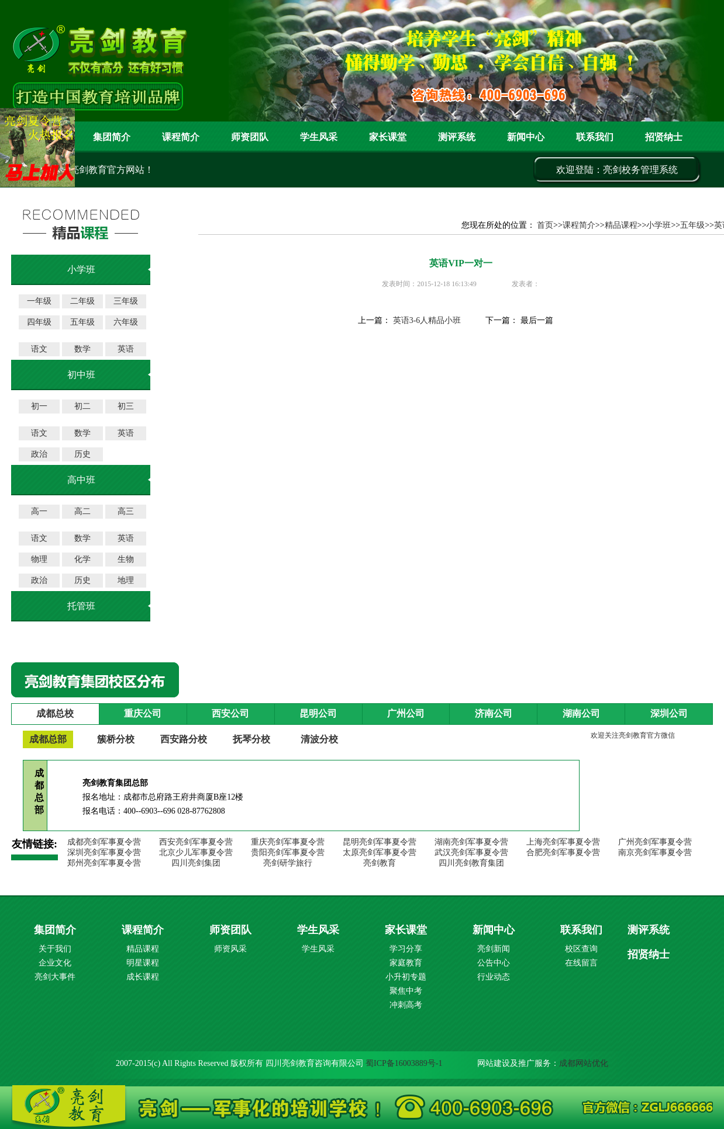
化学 (82, 559)
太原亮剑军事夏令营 (379, 852)
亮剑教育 (379, 863)
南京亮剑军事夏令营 (655, 852)
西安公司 (230, 713)
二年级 (82, 301)
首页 (545, 225)
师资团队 (249, 137)
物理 (39, 559)
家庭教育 (405, 962)
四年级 (39, 322)
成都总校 (55, 713)
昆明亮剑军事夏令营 (379, 842)
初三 (126, 406)
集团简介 (111, 137)
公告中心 (493, 962)
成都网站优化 (583, 1063)
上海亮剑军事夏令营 (563, 842)
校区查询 (581, 948)
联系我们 (594, 137)
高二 (82, 511)
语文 (39, 349)
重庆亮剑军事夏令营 (288, 842)
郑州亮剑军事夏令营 (104, 863)
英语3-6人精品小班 (427, 320)
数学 (82, 349)
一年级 (39, 301)
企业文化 (55, 962)
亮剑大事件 (55, 976)
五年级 (82, 322)
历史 (82, 454)
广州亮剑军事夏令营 (655, 842)
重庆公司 (142, 713)
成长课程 (142, 976)
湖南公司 (581, 713)
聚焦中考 (405, 990)
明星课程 (142, 962)
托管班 (81, 606)
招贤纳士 (663, 137)
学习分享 (405, 948)
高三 (126, 511)
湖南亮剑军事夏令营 (471, 842)
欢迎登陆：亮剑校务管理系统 (617, 170)
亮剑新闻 (493, 948)
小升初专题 (405, 976)
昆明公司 (318, 713)
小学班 (658, 225)
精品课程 (621, 225)
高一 (39, 511)
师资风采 (230, 948)
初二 (82, 406)
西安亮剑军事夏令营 (196, 842)
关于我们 (55, 948)
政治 (39, 454)
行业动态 (493, 976)
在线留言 (581, 962)
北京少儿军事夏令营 (196, 852)
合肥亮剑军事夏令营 (563, 852)
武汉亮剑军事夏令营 (471, 852)
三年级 (125, 301)
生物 (126, 559)
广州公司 (406, 713)
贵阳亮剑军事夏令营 (288, 852)
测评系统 (649, 930)
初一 (39, 406)
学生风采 (318, 137)
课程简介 (180, 137)
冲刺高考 (405, 1005)
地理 (126, 580)
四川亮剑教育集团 (471, 863)
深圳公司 (669, 713)
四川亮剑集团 (195, 863)
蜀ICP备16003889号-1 (404, 1063)
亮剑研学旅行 (287, 863)
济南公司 (493, 713)
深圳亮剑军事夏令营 (104, 852)
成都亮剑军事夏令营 (104, 842)
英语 (126, 349)
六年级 (125, 322)
